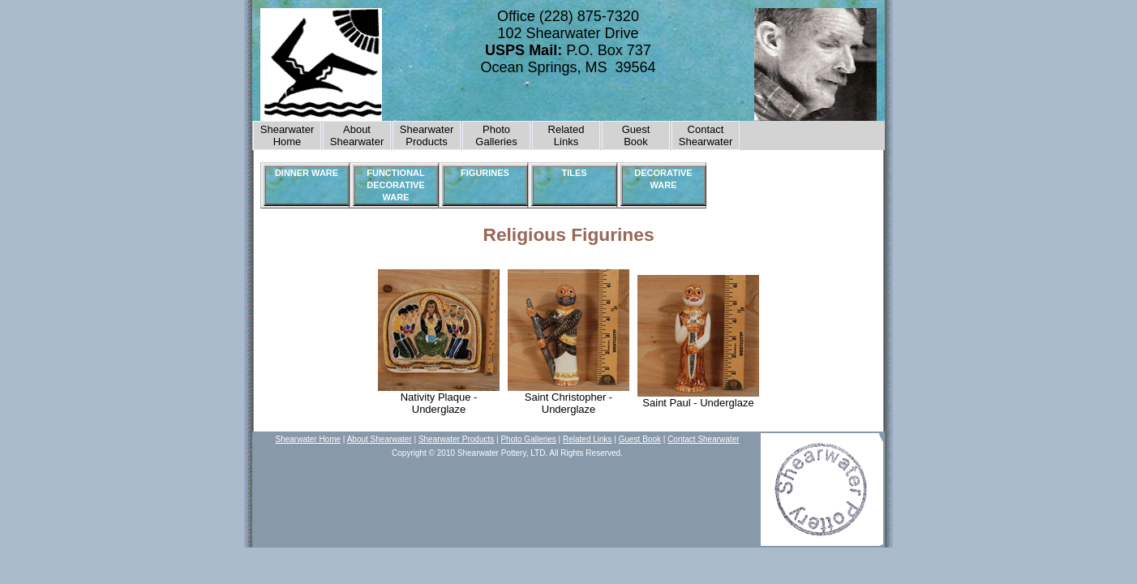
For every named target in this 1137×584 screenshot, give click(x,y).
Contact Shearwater (705, 135)
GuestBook (636, 135)
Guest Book (640, 439)
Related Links (566, 135)
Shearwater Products (426, 135)
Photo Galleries (496, 135)
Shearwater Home (287, 135)
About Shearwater (357, 135)
